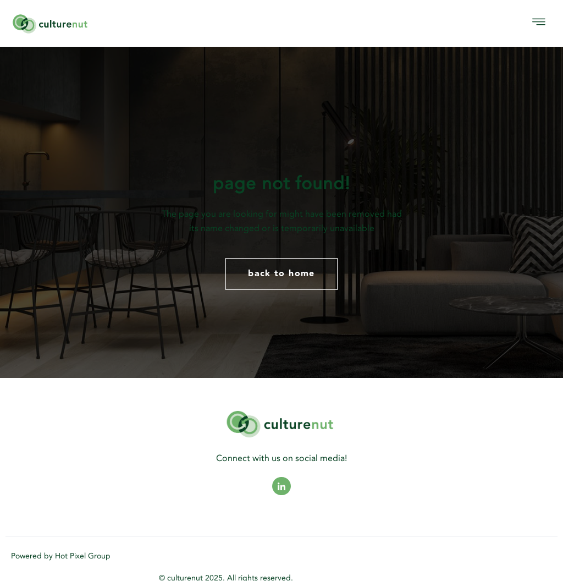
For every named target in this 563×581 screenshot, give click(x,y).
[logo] (91, 23)
